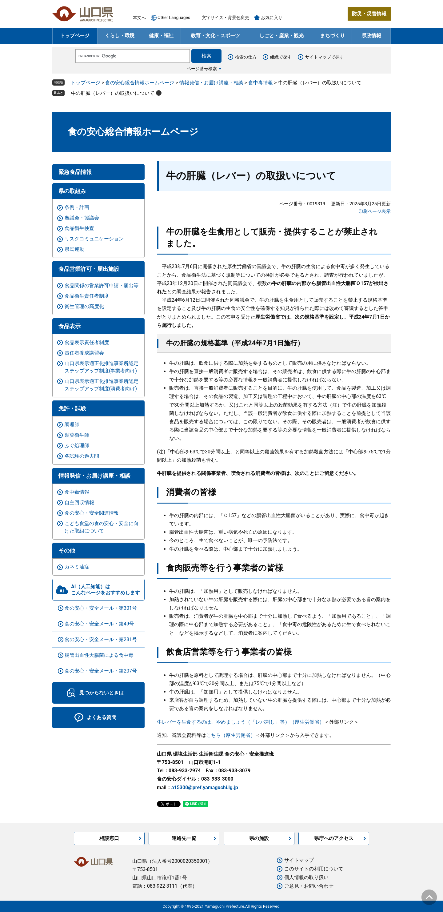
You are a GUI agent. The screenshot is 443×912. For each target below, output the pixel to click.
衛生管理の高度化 (84, 306)
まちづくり (332, 35)
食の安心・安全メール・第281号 (101, 639)
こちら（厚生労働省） (230, 735)
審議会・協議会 (82, 218)
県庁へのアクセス (333, 838)
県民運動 (74, 249)
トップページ (75, 35)
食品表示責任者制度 (87, 342)
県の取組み (72, 191)
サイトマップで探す (324, 56)
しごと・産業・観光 (281, 35)
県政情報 (371, 35)
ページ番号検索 (202, 68)
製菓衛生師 (77, 435)
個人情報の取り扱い (306, 877)
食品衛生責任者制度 (87, 296)
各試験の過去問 (82, 456)
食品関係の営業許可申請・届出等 (101, 285)
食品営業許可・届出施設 (88, 269)
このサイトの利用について (313, 869)
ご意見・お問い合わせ (308, 886)
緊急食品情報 (75, 172)
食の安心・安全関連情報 (92, 513)
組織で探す (281, 56)
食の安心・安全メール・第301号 (101, 608)
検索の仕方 (246, 56)
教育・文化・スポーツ (215, 35)
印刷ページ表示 (374, 211)
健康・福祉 (161, 35)
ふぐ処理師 (77, 445)
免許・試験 (72, 408)
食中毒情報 (260, 83)
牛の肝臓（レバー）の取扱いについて (112, 93)
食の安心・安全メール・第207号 (101, 671)
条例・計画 (77, 207)
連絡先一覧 (184, 838)
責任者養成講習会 (84, 353)
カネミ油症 (77, 567)
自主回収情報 (79, 502)
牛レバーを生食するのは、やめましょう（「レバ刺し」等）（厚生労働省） (240, 722)
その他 (66, 550)
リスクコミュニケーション (94, 239)
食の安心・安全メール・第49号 (99, 624)
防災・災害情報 (369, 14)
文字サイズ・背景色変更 (225, 17)
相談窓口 (109, 838)
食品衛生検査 (79, 228)
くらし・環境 (119, 35)
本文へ (139, 17)
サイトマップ (299, 860)
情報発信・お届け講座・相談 (211, 83)
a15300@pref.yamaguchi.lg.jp (204, 787)
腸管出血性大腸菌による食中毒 (99, 655)
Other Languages (174, 17)
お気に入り (271, 17)
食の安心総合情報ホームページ (139, 83)
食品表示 (69, 326)
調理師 (72, 425)
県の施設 (259, 838)
